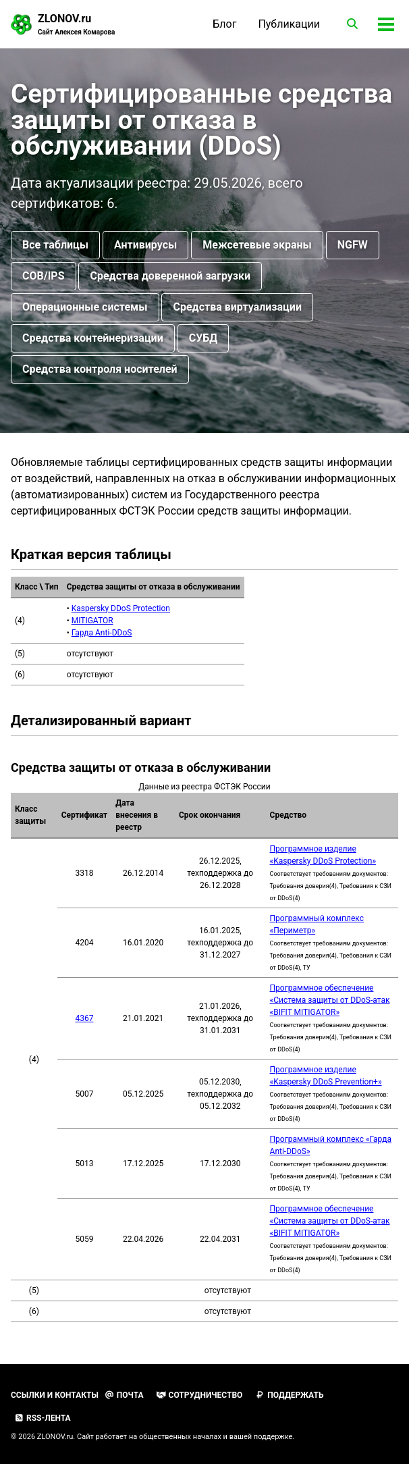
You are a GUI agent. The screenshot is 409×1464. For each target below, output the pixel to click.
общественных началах (180, 1436)
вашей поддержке (261, 1436)
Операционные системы (85, 307)
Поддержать (289, 1395)
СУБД (203, 338)
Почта (124, 1395)
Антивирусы (145, 245)
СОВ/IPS (43, 276)
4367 (84, 1019)
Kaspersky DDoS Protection (121, 609)
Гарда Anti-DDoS (102, 633)
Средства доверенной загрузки (170, 276)
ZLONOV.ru (76, 24)
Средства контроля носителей (100, 369)
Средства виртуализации (237, 307)
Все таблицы (55, 245)
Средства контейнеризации (92, 338)
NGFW (352, 245)
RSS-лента (42, 1418)
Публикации (289, 24)
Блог (224, 24)
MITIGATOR (92, 621)
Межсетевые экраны (256, 245)
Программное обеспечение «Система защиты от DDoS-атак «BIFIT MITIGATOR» (330, 1001)
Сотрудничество (200, 1395)
